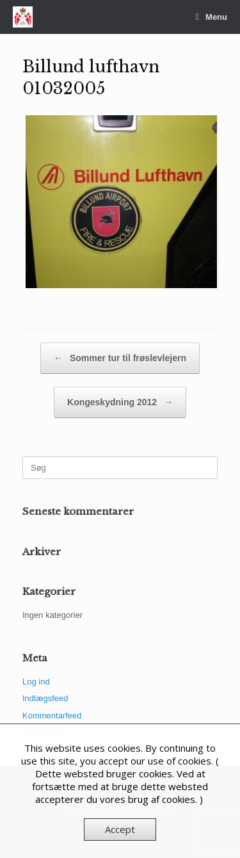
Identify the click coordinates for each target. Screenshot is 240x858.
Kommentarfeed (52, 715)
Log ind (36, 681)
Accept (120, 829)
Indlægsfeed (45, 698)
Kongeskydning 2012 (120, 402)
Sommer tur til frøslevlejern (120, 358)
